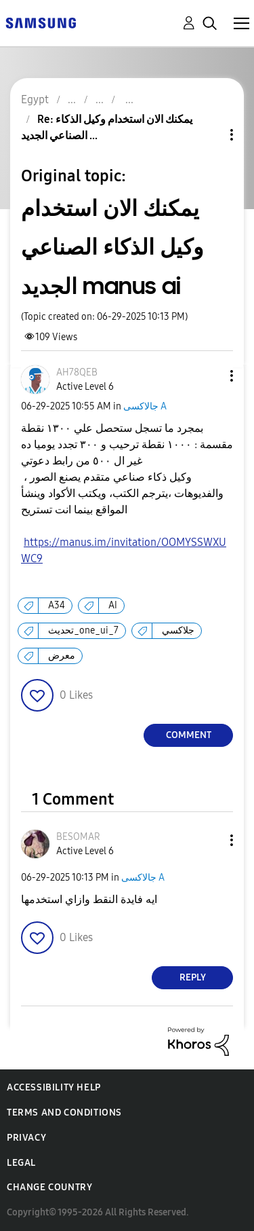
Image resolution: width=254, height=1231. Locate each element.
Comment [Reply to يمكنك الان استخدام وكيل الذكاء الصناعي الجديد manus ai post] (188, 735)
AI (112, 605)
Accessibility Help (54, 1087)
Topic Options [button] (208, 134)
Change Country (49, 1187)
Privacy (26, 1137)
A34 (56, 605)
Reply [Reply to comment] (192, 977)
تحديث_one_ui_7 (83, 630)
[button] (209, 375)
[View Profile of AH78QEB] (77, 372)
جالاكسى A (145, 406)
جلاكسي (178, 630)
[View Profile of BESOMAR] (78, 837)
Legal (21, 1163)
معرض (61, 655)
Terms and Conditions (64, 1112)
